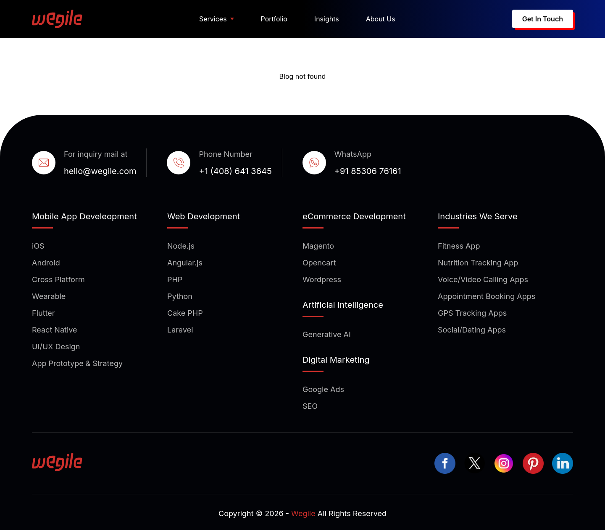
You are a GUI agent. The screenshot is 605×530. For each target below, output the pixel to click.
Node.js (181, 246)
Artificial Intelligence (342, 305)
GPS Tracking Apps (472, 313)
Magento (318, 246)
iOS (38, 246)
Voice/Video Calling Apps (483, 279)
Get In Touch (542, 19)
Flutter (43, 313)
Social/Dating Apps (472, 329)
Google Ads (323, 389)
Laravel (180, 329)
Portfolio (274, 19)
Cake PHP (185, 313)
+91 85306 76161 (367, 171)
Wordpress (321, 279)
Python (179, 296)
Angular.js (185, 262)
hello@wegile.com (100, 171)
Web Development (203, 216)
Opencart (319, 262)
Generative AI (326, 334)
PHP (174, 279)
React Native (54, 329)
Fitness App (459, 246)
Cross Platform (58, 279)
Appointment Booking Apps (486, 296)
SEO (310, 406)
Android (46, 262)
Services (213, 19)
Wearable (49, 296)
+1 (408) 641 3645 (235, 171)
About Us (380, 19)
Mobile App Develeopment (84, 216)
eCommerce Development (354, 216)
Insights (326, 19)
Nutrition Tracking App (478, 262)
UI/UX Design (56, 346)
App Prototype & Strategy (77, 363)
